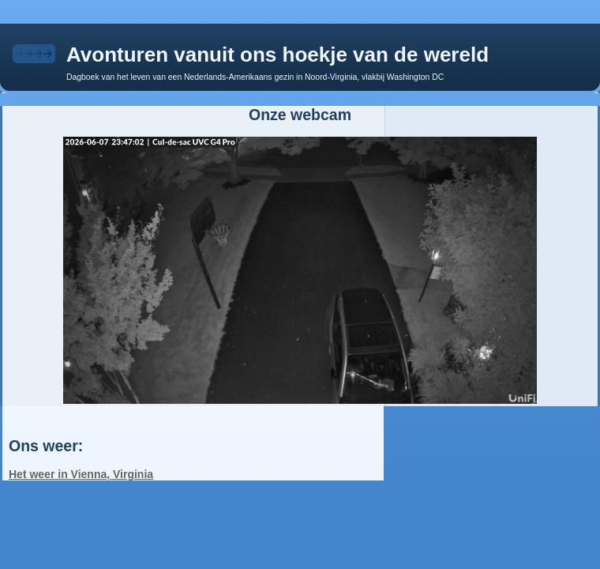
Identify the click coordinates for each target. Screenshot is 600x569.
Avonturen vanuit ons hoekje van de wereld (277, 54)
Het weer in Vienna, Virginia (81, 474)
